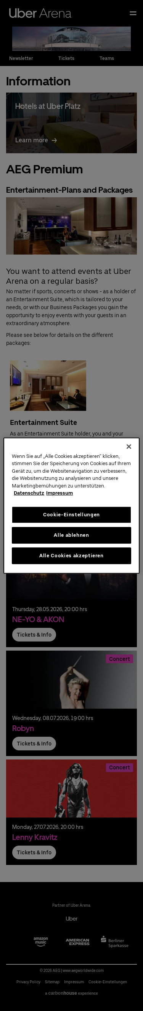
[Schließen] (129, 446)
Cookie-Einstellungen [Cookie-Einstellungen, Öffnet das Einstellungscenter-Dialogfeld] (71, 514)
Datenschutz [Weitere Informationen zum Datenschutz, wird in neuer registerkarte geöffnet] (29, 493)
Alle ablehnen (71, 535)
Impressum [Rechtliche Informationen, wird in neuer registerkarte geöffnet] (59, 493)
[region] (71, 505)
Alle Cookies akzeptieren (71, 555)
